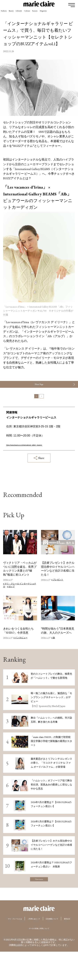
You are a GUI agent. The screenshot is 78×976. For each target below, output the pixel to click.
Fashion (7, 13)
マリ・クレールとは (24, 936)
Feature (65, 13)
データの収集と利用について (39, 952)
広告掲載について (30, 943)
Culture (50, 13)
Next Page (39, 387)
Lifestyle (35, 13)
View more (39, 895)
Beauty (21, 13)
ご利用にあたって (55, 936)
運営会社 (54, 943)
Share (39, 472)
